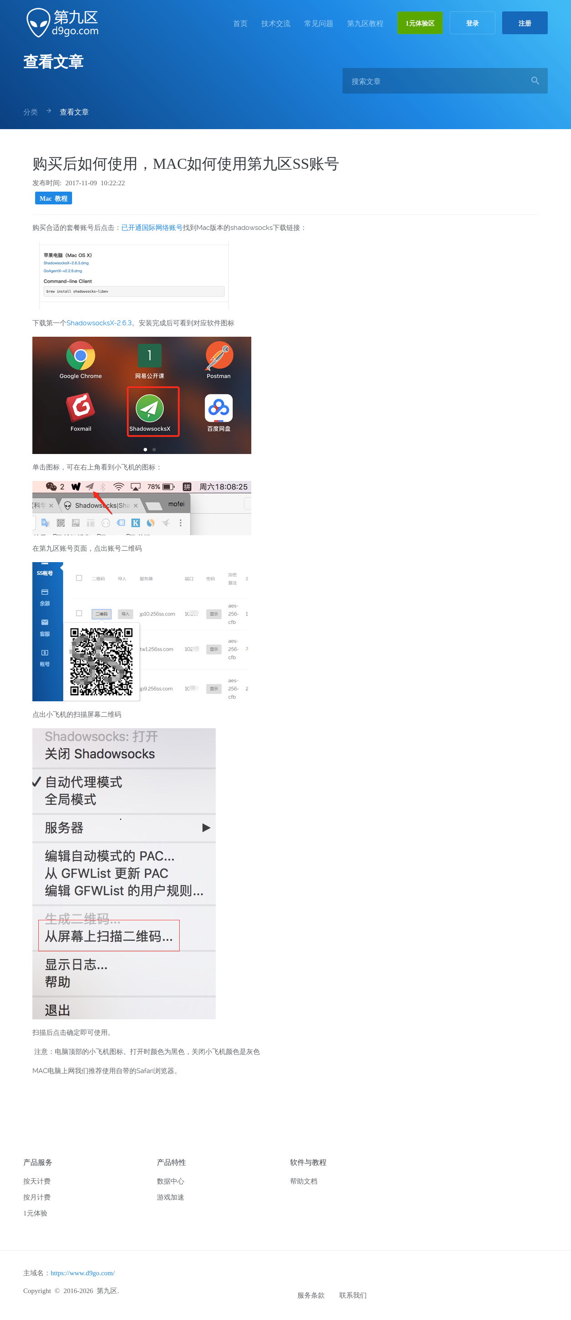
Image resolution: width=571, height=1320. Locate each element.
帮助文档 (303, 1180)
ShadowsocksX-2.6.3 (99, 323)
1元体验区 (420, 23)
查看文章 (53, 60)
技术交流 (276, 22)
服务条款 (311, 1294)
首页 (240, 22)
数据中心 (170, 1180)
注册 (525, 23)
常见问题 (318, 22)
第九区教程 (365, 22)
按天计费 (37, 1180)
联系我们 (353, 1294)
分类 (30, 111)
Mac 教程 (53, 198)
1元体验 (35, 1212)
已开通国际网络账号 (152, 228)
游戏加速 (170, 1196)
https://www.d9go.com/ (83, 1272)
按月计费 (37, 1196)
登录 (472, 23)
